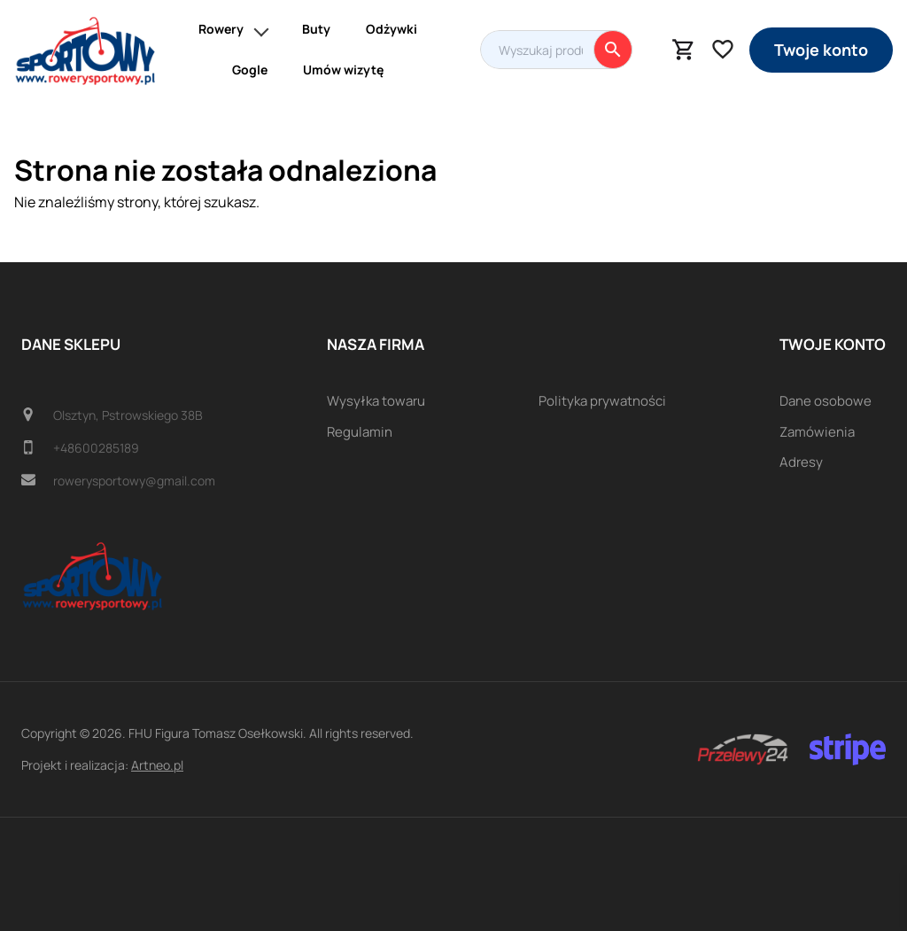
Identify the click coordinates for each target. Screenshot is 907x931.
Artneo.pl (157, 764)
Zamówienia (817, 432)
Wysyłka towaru (376, 401)
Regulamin (359, 432)
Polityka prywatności (602, 401)
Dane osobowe (825, 401)
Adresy (801, 462)
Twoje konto (821, 49)
